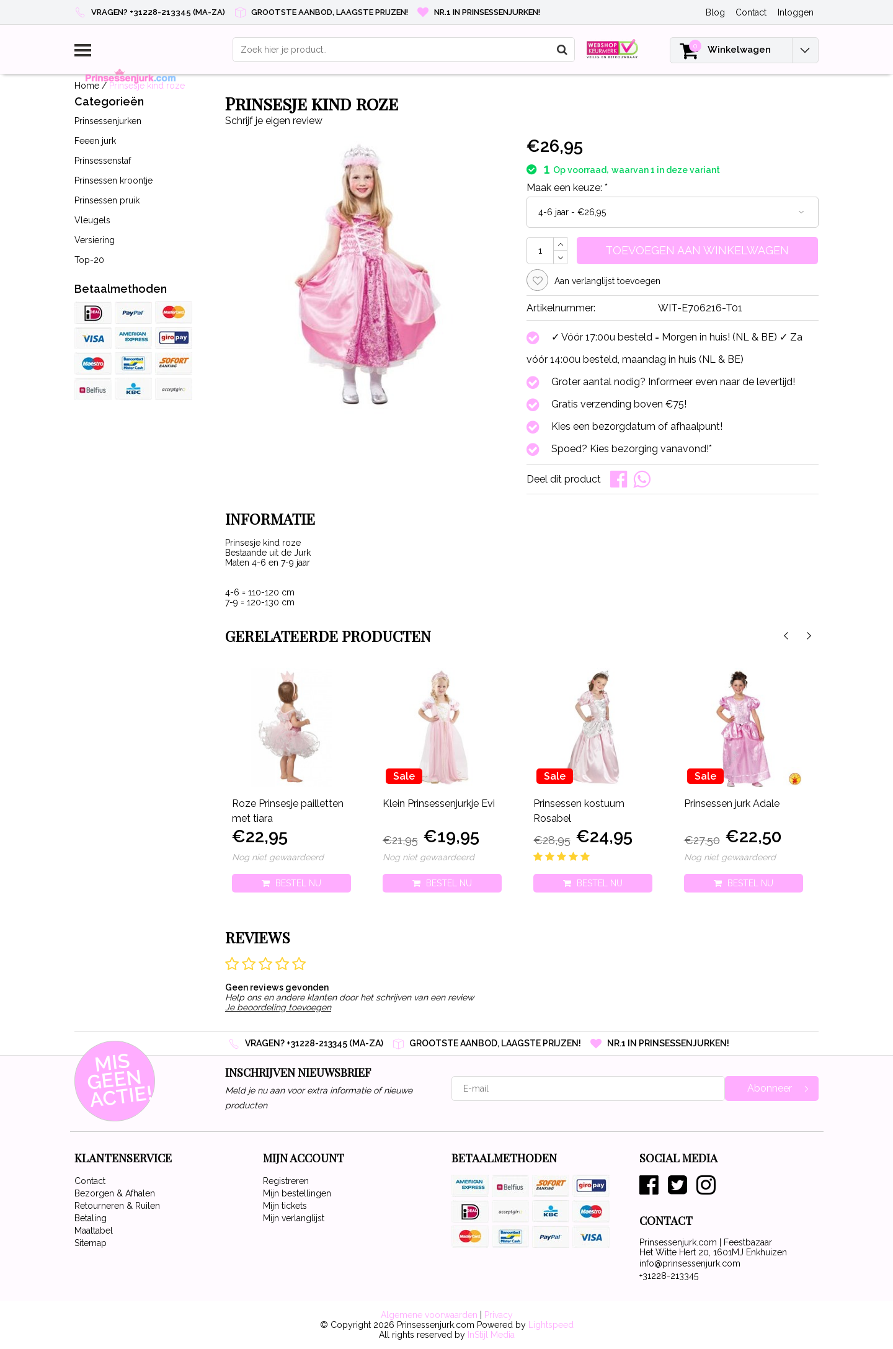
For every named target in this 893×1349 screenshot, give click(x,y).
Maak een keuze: (567, 188)
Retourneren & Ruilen (117, 1206)
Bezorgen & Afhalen (114, 1193)
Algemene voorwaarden (429, 1315)
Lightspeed (551, 1325)
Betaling (90, 1218)
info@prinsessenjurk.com (689, 1263)
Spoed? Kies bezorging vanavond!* (631, 449)
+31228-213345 (668, 1276)
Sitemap (90, 1243)
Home (86, 86)
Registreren (286, 1181)
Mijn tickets (285, 1206)
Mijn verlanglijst (293, 1218)
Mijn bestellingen (297, 1193)
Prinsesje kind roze (147, 86)
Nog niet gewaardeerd (278, 857)
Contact (89, 1181)
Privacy (498, 1315)
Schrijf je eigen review (273, 121)
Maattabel (93, 1230)
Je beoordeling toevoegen (278, 1007)
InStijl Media (491, 1335)
